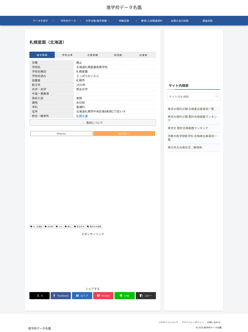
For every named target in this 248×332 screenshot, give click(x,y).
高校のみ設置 (94, 226)
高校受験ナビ (124, 133)
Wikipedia (61, 133)
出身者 (143, 55)
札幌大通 (82, 116)
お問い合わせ (213, 322)
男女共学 (79, 226)
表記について (94, 122)
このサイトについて (168, 322)
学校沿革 (67, 55)
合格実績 (92, 55)
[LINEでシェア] (125, 295)
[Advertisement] (92, 259)
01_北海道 (36, 226)
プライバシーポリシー (193, 322)
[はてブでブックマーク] (82, 295)
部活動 (118, 55)
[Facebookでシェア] (61, 295)
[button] (146, 295)
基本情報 (42, 55)
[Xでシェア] (39, 295)
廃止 (68, 226)
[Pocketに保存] (103, 295)
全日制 (49, 226)
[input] (193, 96)
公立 (59, 226)
